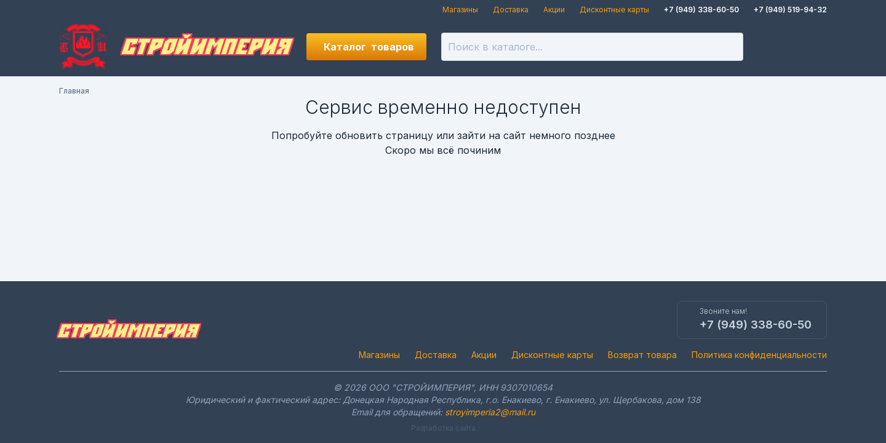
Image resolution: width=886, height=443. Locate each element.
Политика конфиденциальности (759, 354)
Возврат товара (642, 354)
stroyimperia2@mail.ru (490, 412)
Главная (74, 90)
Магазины (460, 9)
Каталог (369, 47)
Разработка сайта (443, 428)
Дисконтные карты (614, 9)
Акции (554, 9)
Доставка (511, 9)
